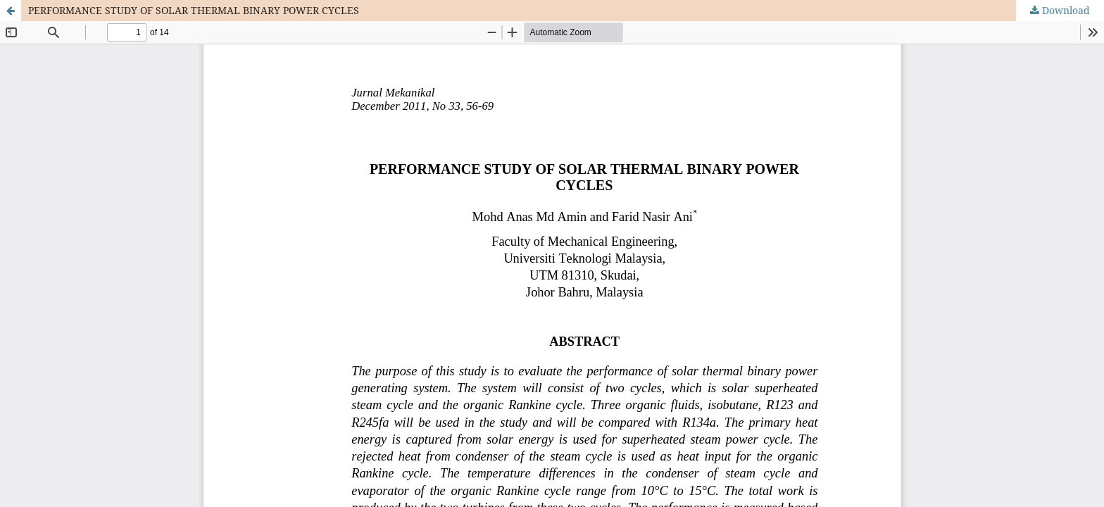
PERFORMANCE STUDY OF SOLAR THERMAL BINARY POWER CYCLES (193, 10)
